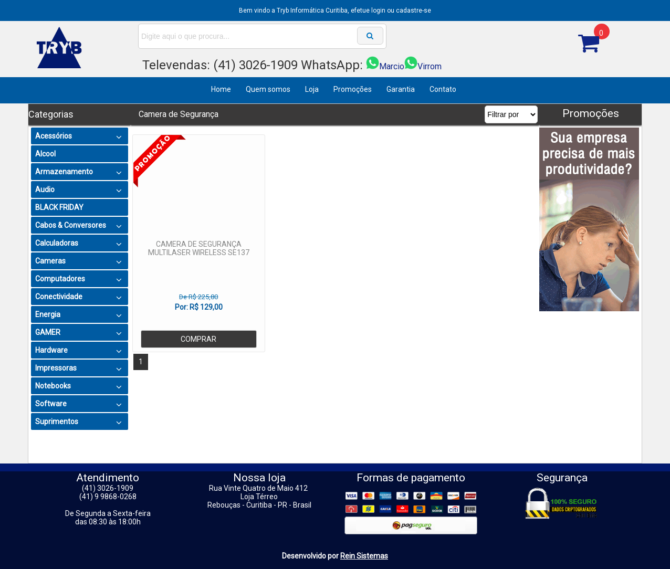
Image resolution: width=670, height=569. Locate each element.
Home (221, 89)
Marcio (385, 66)
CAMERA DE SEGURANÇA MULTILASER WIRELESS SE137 (198, 248)
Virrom (423, 66)
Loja (312, 89)
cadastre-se (413, 10)
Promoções (352, 89)
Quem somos (268, 89)
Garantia (400, 89)
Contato (443, 89)
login (378, 10)
